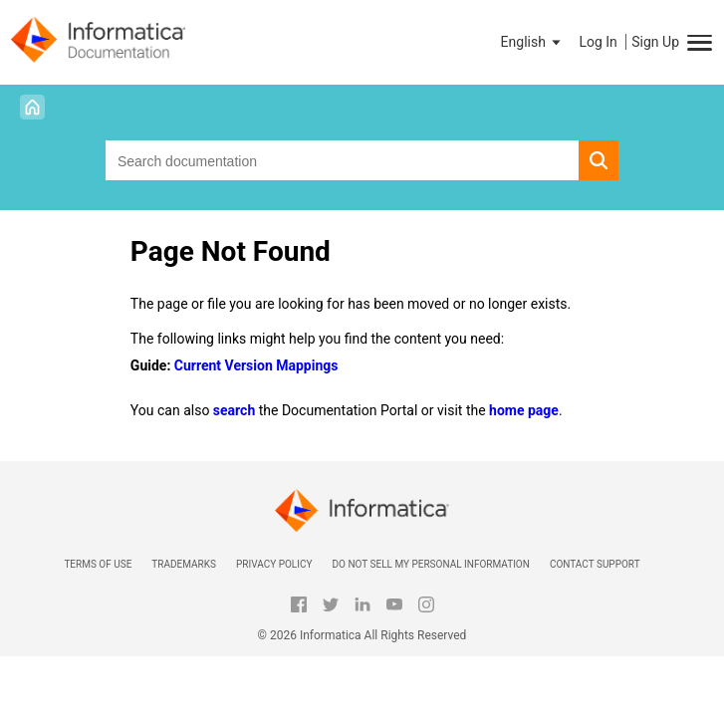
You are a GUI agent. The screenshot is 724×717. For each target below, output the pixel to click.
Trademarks (183, 564)
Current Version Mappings (256, 365)
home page (524, 410)
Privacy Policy (274, 564)
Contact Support (595, 564)
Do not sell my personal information (430, 564)
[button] (533, 42)
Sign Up (655, 42)
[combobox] (342, 160)
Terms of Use (97, 564)
